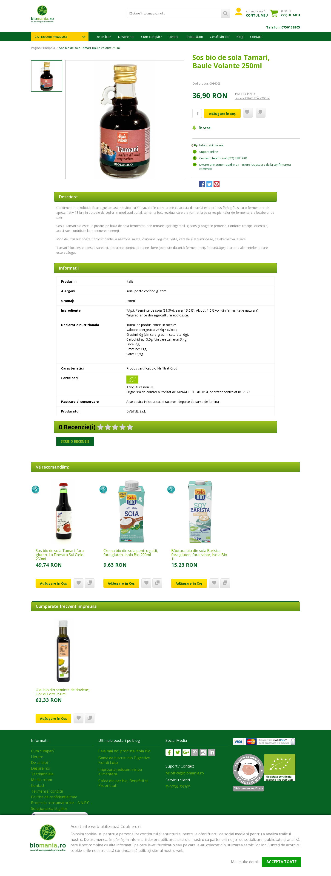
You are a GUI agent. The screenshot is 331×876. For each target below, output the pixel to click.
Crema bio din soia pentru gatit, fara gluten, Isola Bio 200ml (130, 553)
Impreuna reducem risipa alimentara (120, 771)
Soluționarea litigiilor (49, 808)
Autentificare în (257, 13)
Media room (41, 779)
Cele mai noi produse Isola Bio (124, 751)
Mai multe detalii (245, 861)
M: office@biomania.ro (185, 773)
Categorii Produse (51, 36)
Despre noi (126, 36)
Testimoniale (42, 773)
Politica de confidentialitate (54, 796)
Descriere (68, 196)
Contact (256, 36)
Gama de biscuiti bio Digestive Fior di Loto (124, 760)
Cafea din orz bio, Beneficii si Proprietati (123, 783)
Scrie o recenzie (75, 441)
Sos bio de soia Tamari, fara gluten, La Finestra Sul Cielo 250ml (60, 555)
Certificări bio (219, 36)
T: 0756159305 (178, 786)
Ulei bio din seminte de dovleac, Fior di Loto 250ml (62, 692)
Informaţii (69, 268)
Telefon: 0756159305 (283, 27)
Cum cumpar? (42, 751)
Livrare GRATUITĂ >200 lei (252, 98)
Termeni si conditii (47, 791)
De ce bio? (103, 36)
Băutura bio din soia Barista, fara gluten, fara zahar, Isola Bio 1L (199, 555)
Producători (194, 36)
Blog (239, 36)
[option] (124, 119)
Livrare (173, 36)
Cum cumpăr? (151, 36)
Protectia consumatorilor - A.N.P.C (60, 802)
